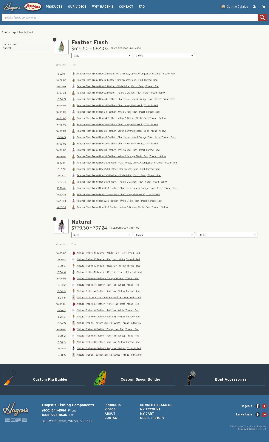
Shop (5, 32)
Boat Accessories (231, 379)
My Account (150, 409)
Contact (126, 6)
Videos (110, 409)
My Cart (147, 413)
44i (265, 429)
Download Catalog (156, 405)
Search (262, 17)
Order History (152, 418)
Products (54, 6)
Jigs (13, 32)
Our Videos (77, 6)
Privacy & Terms (246, 429)
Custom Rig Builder (50, 379)
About (110, 413)
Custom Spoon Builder (140, 379)
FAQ (142, 6)
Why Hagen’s (102, 6)
